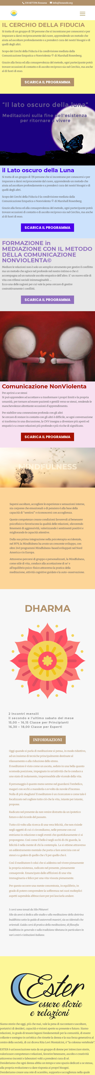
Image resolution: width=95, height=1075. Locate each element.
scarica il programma (47, 82)
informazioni (47, 739)
